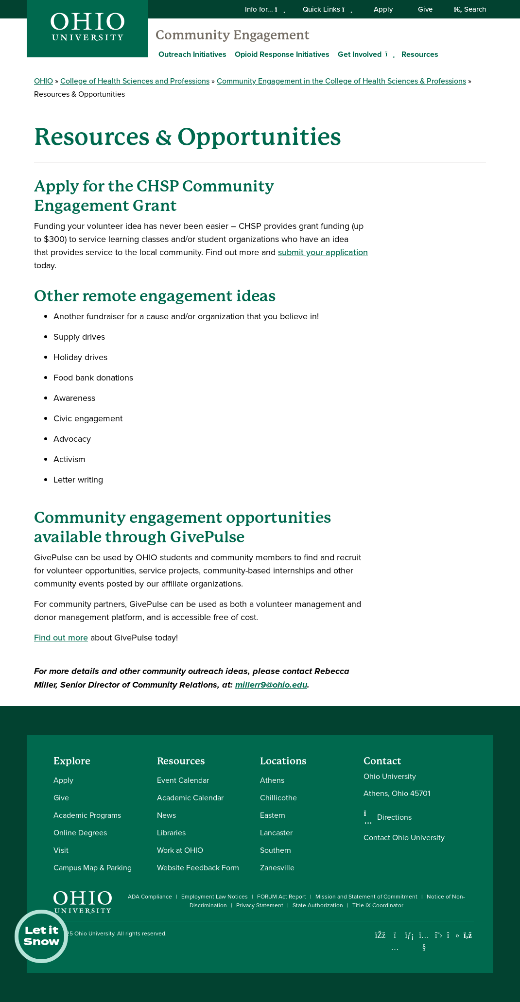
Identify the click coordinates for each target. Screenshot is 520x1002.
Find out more (61, 637)
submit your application (323, 252)
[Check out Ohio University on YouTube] (424, 941)
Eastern (272, 815)
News (166, 815)
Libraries (171, 832)
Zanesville (277, 867)
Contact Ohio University (404, 837)
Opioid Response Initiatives (282, 54)
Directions (394, 817)
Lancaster (276, 832)
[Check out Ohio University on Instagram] (395, 947)
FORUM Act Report (281, 896)
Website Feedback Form (198, 867)
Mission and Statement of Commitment (366, 896)
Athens (272, 780)
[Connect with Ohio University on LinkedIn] (409, 935)
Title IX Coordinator (377, 905)
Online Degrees (80, 832)
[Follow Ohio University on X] (439, 935)
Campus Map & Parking (92, 867)
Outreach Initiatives (192, 54)
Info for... (265, 9)
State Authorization (318, 905)
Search (470, 9)
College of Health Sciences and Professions (134, 80)
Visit (61, 850)
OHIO (43, 80)
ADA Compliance (150, 896)
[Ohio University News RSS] (468, 935)
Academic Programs (87, 815)
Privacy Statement (259, 905)
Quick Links (327, 9)
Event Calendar (183, 780)
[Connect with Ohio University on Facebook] (380, 935)
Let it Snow (41, 936)
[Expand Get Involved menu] (388, 54)
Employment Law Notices (214, 896)
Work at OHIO (180, 850)
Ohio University (94, 933)
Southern (275, 850)
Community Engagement (233, 35)
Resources (419, 54)
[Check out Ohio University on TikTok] (453, 935)
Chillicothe (278, 797)
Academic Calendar (190, 797)
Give (425, 9)
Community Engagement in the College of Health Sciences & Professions (341, 80)
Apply (383, 9)
